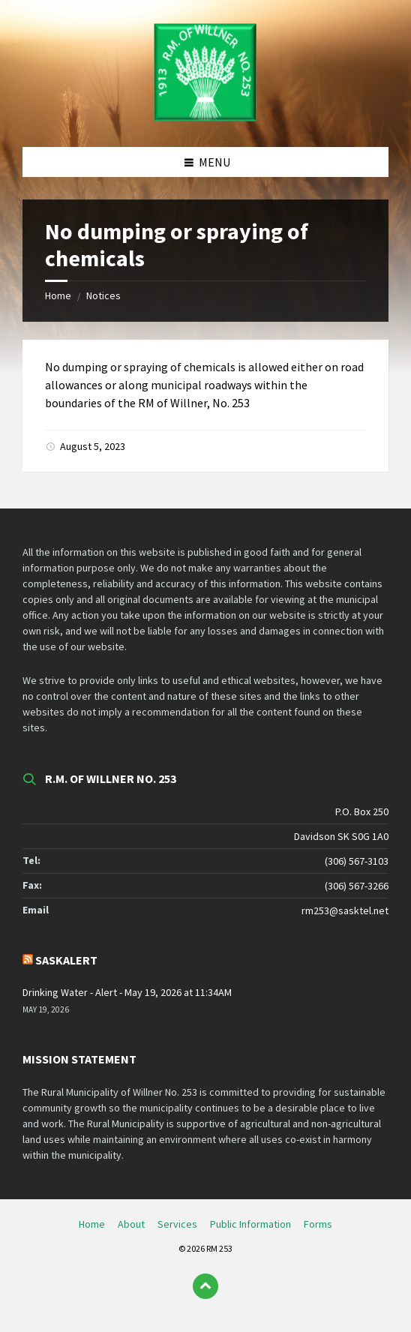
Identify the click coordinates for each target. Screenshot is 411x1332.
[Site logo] (205, 117)
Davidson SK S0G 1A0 (341, 836)
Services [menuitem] (177, 1224)
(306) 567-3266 (356, 885)
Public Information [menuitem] (250, 1224)
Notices (103, 295)
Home (58, 295)
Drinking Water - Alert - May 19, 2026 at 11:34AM (127, 992)
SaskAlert (66, 960)
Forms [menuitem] (318, 1224)
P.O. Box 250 (361, 811)
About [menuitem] (131, 1224)
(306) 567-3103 (356, 861)
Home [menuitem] (92, 1224)
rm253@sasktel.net (345, 910)
